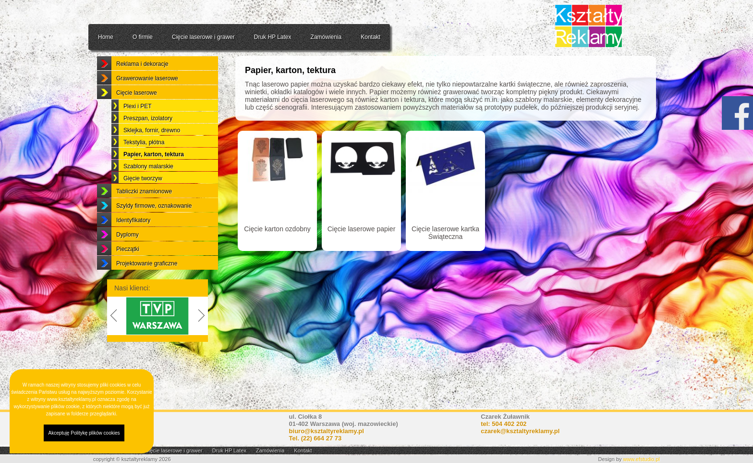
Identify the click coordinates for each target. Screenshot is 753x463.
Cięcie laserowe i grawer (203, 37)
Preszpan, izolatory (147, 141)
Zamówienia (326, 37)
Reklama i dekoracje (142, 87)
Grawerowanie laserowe (147, 102)
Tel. (315, 438)
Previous (112, 339)
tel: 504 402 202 (503, 423)
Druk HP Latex (272, 37)
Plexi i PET (137, 129)
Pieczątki (127, 272)
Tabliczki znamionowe (144, 215)
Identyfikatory (133, 243)
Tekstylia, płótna (143, 166)
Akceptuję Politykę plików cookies (84, 433)
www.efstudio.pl (641, 459)
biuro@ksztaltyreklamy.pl (326, 431)
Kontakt (370, 37)
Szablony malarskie (148, 190)
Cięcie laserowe (136, 116)
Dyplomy (127, 258)
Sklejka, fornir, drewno (151, 153)
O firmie (143, 37)
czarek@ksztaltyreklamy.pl (520, 431)
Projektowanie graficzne (146, 287)
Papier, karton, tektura (153, 178)
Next (203, 339)
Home (105, 37)
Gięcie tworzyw (142, 202)
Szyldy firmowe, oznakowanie (154, 229)
